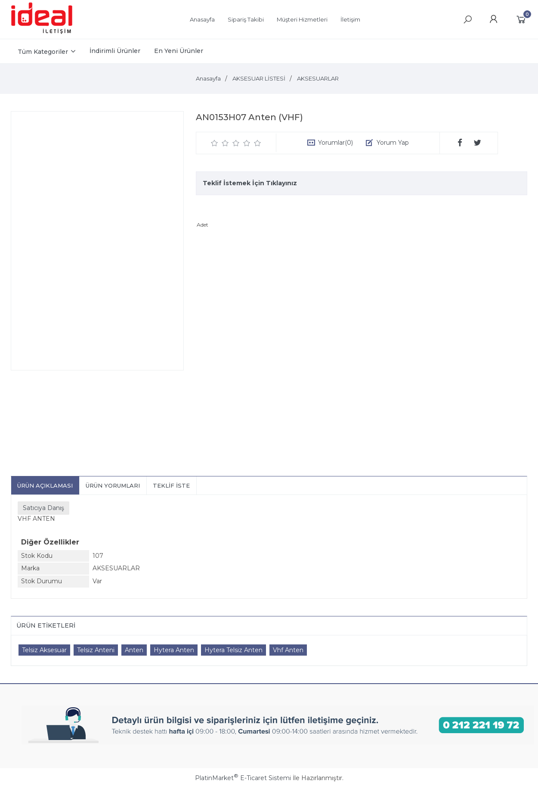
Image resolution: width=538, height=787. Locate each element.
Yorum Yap (393, 142)
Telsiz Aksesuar (44, 650)
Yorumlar (335, 142)
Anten (134, 650)
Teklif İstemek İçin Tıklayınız (250, 183)
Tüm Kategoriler (43, 52)
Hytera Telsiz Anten (233, 650)
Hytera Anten (174, 650)
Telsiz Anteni (95, 650)
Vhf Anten (288, 650)
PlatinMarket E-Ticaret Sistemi (243, 778)
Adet (202, 224)
